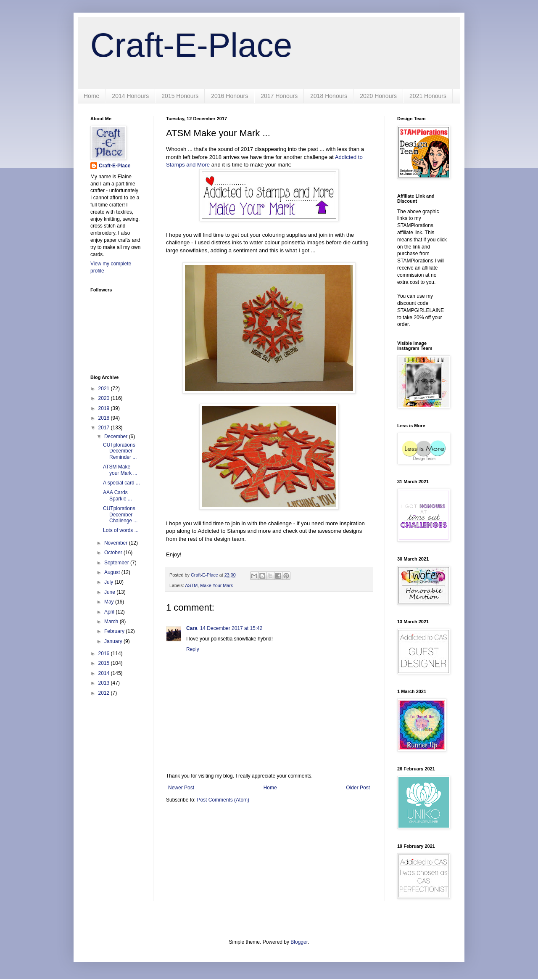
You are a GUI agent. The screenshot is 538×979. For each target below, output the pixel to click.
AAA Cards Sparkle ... (117, 495)
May (109, 602)
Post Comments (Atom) (223, 800)
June (110, 592)
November (116, 543)
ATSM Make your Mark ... (120, 470)
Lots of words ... (121, 530)
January (114, 641)
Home (91, 96)
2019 (104, 408)
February (115, 631)
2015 (104, 663)
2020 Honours (378, 96)
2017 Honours (279, 96)
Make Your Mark (216, 585)
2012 (104, 693)
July (109, 582)
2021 (104, 389)
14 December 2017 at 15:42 (231, 628)
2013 (104, 683)
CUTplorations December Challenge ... (120, 514)
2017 (104, 428)
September (117, 563)
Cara (192, 628)
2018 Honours (328, 96)
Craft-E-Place (191, 45)
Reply (192, 649)
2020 (104, 398)
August (112, 572)
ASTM (191, 585)
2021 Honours (427, 96)
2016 (104, 653)
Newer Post (181, 788)
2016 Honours (229, 96)
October (114, 553)
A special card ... (121, 483)
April (110, 612)
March (112, 621)
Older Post (358, 788)
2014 (104, 673)
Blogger (299, 942)
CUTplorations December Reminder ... (120, 451)
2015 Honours (179, 96)
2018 (104, 418)
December (116, 436)
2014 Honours (130, 96)
